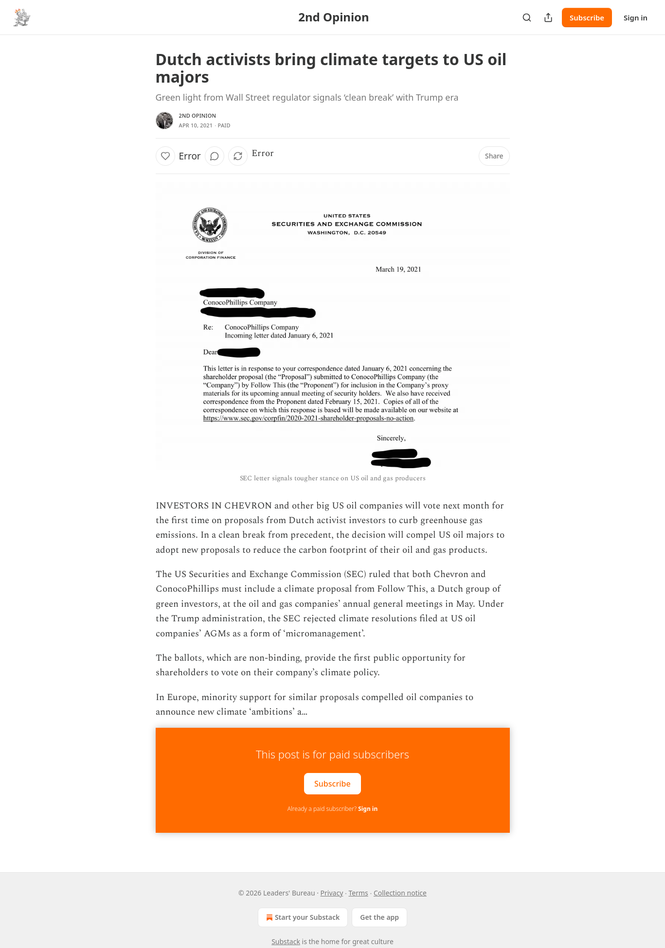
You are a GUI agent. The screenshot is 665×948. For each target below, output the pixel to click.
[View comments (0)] (214, 156)
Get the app (379, 917)
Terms (358, 892)
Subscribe (587, 17)
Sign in (635, 17)
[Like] (165, 156)
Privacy (332, 892)
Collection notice (400, 892)
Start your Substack (302, 917)
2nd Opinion (197, 115)
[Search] (527, 17)
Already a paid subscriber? (332, 809)
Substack (285, 941)
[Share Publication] (548, 17)
